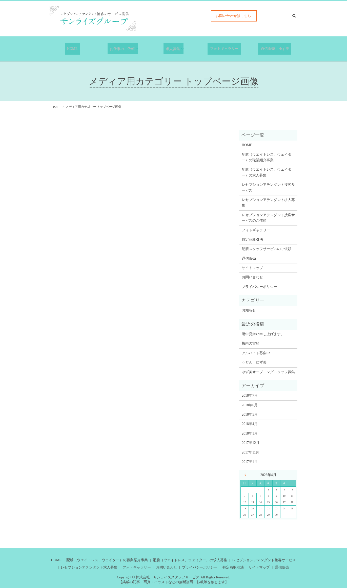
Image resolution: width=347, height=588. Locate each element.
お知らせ (249, 310)
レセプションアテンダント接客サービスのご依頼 (268, 217)
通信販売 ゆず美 (275, 49)
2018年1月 (250, 433)
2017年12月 (250, 442)
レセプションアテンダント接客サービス (268, 187)
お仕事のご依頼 (121, 49)
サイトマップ (252, 267)
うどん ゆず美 (254, 362)
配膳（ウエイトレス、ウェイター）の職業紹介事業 (266, 157)
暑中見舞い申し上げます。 (263, 334)
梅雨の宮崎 (250, 343)
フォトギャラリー (224, 49)
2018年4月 (250, 423)
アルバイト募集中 (256, 353)
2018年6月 (250, 405)
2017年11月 (250, 452)
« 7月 (246, 474)
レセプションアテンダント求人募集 (268, 202)
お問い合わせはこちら (233, 16)
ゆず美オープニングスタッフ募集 (268, 372)
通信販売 (249, 258)
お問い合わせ (252, 277)
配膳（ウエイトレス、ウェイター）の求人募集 (266, 172)
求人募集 (172, 49)
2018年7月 (250, 395)
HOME (72, 49)
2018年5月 (250, 414)
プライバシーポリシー (259, 286)
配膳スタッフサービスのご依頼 (266, 249)
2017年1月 (250, 461)
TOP (55, 106)
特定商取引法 (252, 239)
